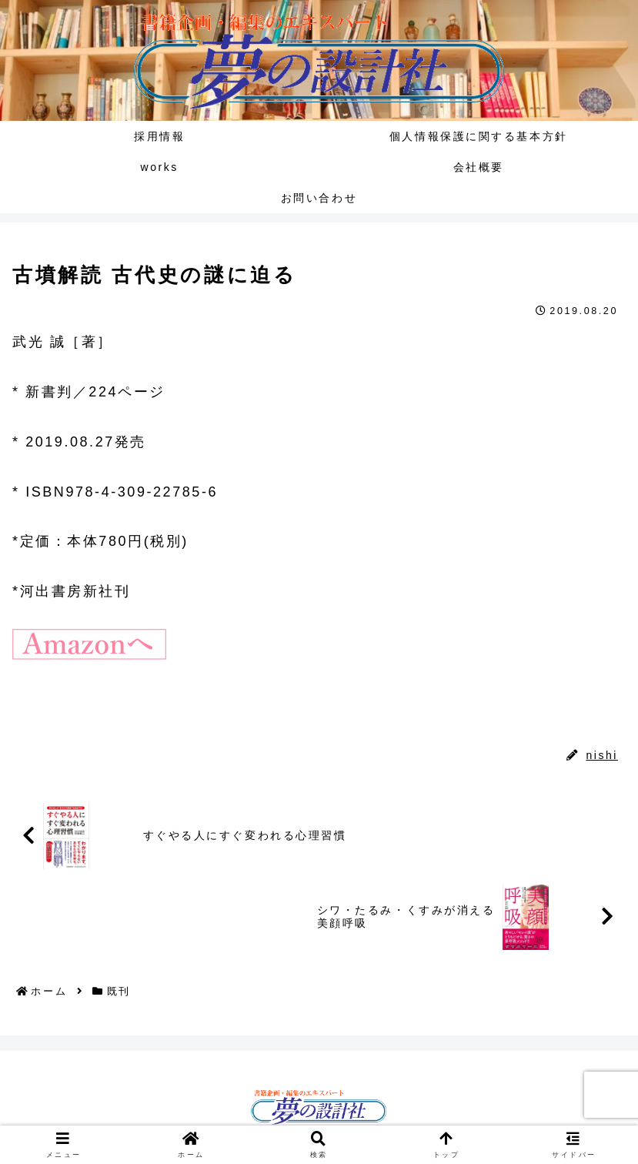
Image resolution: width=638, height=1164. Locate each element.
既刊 (35, 721)
